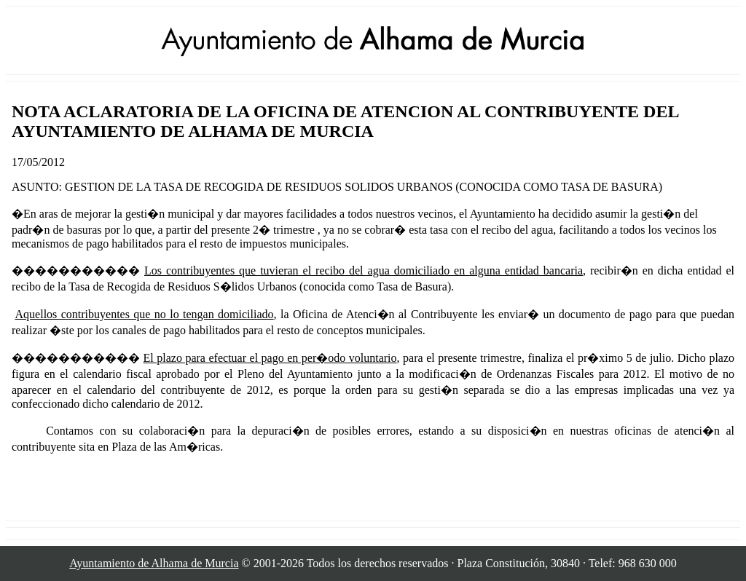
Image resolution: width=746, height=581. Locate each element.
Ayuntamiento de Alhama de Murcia (153, 563)
